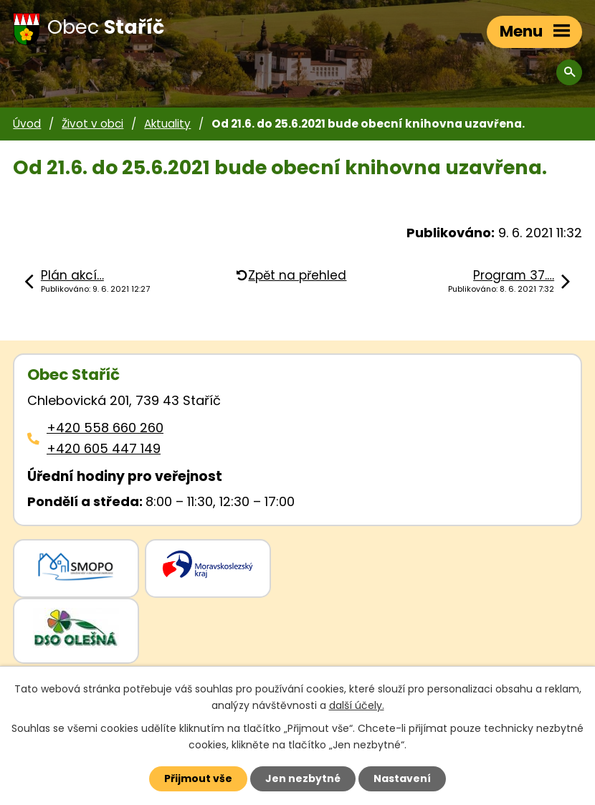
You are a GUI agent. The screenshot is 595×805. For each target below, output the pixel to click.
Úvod (27, 123)
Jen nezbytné (303, 778)
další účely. (356, 705)
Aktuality (167, 123)
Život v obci (92, 123)
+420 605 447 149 (104, 448)
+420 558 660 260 (105, 428)
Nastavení (402, 778)
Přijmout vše (198, 778)
